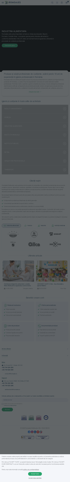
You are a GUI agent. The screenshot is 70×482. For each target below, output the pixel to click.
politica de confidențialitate (31, 469)
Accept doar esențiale (35, 478)
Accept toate (35, 474)
